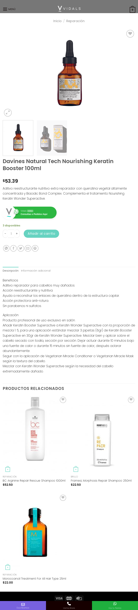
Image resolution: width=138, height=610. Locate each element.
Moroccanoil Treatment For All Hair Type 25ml (34, 579)
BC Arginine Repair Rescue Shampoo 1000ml (34, 481)
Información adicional (35, 270)
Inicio (57, 21)
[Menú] (9, 9)
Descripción (11, 270)
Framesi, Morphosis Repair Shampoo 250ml (101, 481)
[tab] (11, 271)
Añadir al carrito (41, 233)
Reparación (75, 21)
